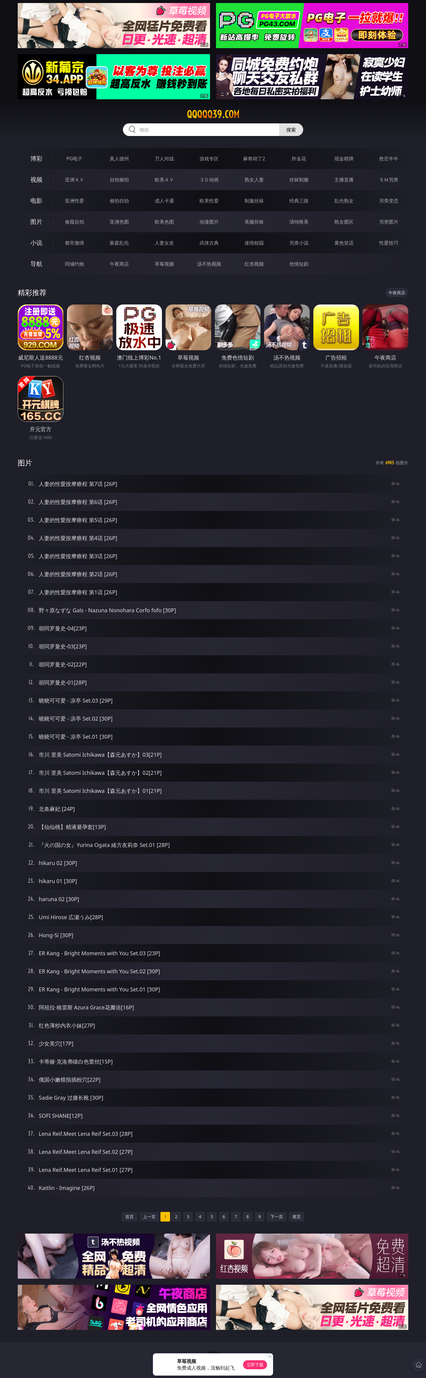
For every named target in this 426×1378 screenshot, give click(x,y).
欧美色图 (164, 221)
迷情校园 (254, 242)
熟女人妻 (254, 179)
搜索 (291, 129)
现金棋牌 (344, 158)
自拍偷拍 (119, 179)
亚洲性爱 (74, 200)
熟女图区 (344, 221)
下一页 (276, 1216)
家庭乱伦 (119, 242)
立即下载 (255, 1364)
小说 (36, 243)
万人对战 (164, 158)
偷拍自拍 (119, 200)
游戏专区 (209, 158)
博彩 (36, 158)
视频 (36, 179)
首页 (129, 1216)
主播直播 (344, 179)
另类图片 (388, 221)
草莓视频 (164, 264)
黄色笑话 (344, 242)
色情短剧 (299, 264)
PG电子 (74, 158)
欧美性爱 (209, 200)
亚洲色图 (119, 221)
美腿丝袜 (254, 221)
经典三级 (299, 200)
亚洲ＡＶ (74, 179)
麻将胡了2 (254, 158)
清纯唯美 (299, 221)
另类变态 (388, 200)
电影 (36, 200)
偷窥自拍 (74, 221)
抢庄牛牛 (388, 158)
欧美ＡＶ (164, 179)
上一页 (149, 1216)
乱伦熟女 (344, 200)
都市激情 (74, 242)
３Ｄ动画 (209, 179)
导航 (36, 264)
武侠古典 (209, 242)
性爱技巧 (388, 242)
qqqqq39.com (213, 114)
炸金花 (299, 158)
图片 (36, 222)
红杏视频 (254, 264)
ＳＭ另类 (388, 179)
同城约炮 (74, 264)
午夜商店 (119, 264)
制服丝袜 (254, 200)
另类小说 (299, 242)
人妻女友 (164, 242)
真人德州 (119, 158)
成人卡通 (164, 200)
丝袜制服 (299, 179)
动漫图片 (209, 221)
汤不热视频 (209, 264)
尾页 (296, 1216)
